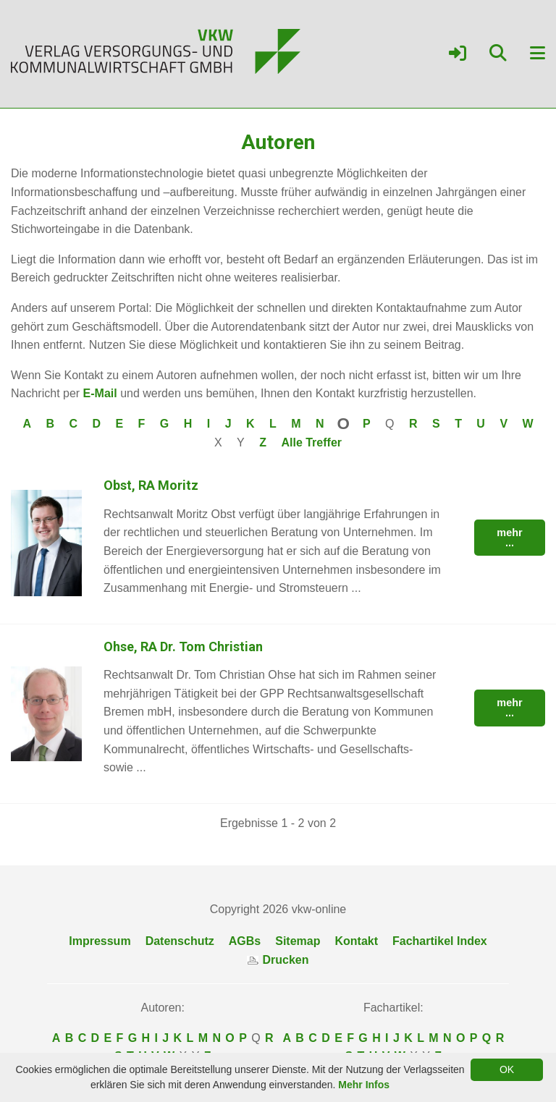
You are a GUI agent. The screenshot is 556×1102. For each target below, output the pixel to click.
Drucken (277, 960)
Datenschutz (180, 941)
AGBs (245, 941)
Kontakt (356, 941)
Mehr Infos (363, 1084)
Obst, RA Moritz (151, 485)
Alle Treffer (311, 442)
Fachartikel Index (439, 941)
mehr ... (509, 537)
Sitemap (297, 941)
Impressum (99, 941)
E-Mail (100, 393)
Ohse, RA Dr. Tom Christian (183, 646)
